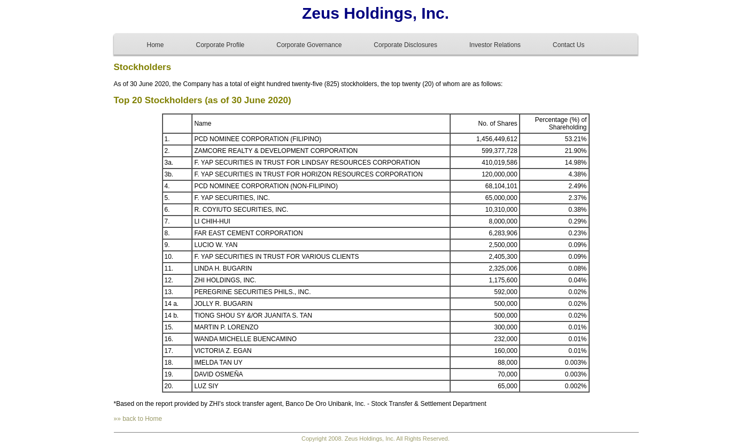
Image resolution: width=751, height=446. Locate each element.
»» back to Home (138, 418)
